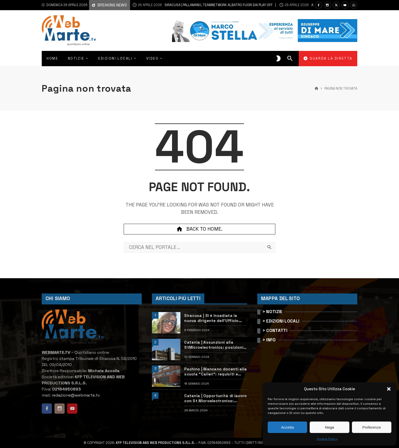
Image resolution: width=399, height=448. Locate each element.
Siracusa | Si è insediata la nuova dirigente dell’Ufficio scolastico (211, 318)
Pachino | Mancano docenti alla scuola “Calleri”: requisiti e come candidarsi (215, 372)
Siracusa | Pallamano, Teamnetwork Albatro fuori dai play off (195, 5)
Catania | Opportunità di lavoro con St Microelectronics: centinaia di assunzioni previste (215, 398)
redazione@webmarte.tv (76, 395)
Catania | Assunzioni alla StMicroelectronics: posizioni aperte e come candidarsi (213, 345)
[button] (388, 388)
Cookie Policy (327, 439)
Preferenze (371, 427)
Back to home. (199, 229)
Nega (329, 427)
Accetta (287, 427)
